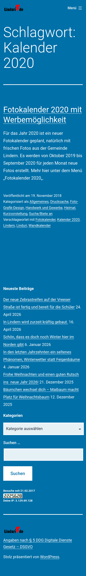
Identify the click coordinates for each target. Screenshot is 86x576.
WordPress (49, 556)
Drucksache (59, 202)
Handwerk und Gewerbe (44, 208)
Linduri (21, 225)
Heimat (70, 208)
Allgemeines (39, 202)
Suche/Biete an (41, 214)
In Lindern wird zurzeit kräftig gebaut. (35, 322)
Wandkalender (40, 225)
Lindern (9, 225)
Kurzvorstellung (15, 214)
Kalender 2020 (68, 220)
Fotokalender (46, 220)
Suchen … (11, 442)
